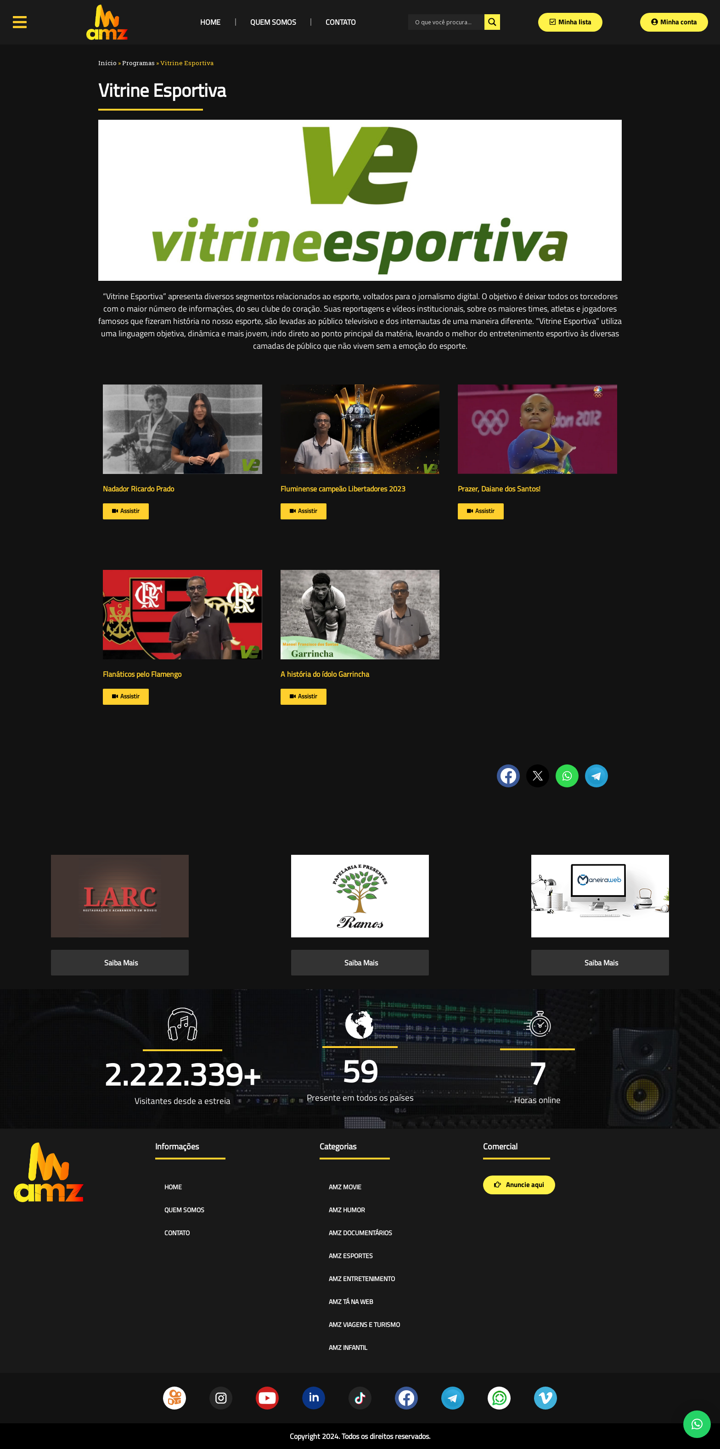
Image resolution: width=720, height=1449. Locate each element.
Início (107, 63)
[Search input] (448, 22)
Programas (138, 63)
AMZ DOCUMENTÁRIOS (360, 1232)
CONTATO (341, 22)
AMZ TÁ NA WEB (351, 1301)
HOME (210, 22)
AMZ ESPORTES (351, 1255)
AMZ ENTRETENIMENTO (362, 1278)
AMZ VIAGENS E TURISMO (364, 1324)
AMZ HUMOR (347, 1210)
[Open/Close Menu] (20, 22)
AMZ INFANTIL (348, 1347)
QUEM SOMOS (273, 22)
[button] (697, 1424)
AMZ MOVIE (345, 1187)
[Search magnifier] (492, 22)
